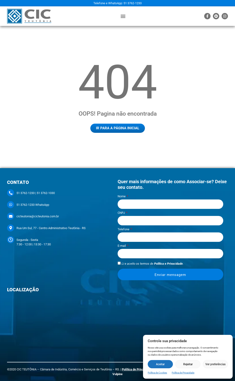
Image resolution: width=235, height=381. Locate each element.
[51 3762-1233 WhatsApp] (10, 204)
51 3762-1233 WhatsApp (32, 205)
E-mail (122, 245)
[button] (123, 16)
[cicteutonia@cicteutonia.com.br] (10, 216)
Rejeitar (188, 364)
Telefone (124, 229)
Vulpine (117, 374)
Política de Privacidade (183, 372)
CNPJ (122, 213)
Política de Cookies (157, 372)
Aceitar (160, 364)
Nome (122, 196)
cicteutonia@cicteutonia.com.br (37, 216)
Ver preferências (215, 364)
